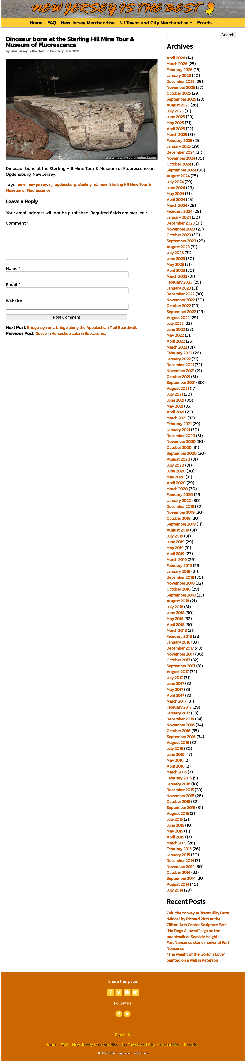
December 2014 (180, 861)
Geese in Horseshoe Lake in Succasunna (70, 340)
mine (21, 184)
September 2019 (181, 524)
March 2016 (177, 772)
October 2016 (178, 731)
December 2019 (180, 507)
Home (36, 22)
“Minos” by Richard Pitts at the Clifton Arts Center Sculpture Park (197, 922)
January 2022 (179, 359)
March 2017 (176, 701)
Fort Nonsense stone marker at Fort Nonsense (198, 945)
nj (51, 184)
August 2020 (178, 459)
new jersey (37, 184)
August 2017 (178, 672)
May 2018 (175, 619)
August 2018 (178, 601)
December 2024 (181, 152)
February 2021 (179, 424)
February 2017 (179, 707)
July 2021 (175, 394)
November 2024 (181, 158)
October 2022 (179, 306)
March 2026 (177, 64)
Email (13, 291)
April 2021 (175, 412)
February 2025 (179, 141)
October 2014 (178, 872)
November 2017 (180, 654)
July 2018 (175, 607)
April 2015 (175, 837)
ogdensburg (65, 184)
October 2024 (179, 164)
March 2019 (177, 560)
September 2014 (181, 878)
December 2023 (181, 223)
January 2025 (179, 146)
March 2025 (177, 135)
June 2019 (175, 542)
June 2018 (175, 613)
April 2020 (176, 483)
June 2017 (175, 683)
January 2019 (178, 571)
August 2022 (178, 318)
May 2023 (175, 264)
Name (13, 275)
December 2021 (180, 365)
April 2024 (176, 200)
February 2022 (179, 353)
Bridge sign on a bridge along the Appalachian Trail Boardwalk (82, 334)
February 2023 (179, 282)
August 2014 (178, 884)
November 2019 (181, 512)
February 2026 (180, 70)
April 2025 (176, 129)
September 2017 (181, 666)
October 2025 (179, 93)
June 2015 (175, 825)
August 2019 (178, 530)
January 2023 (179, 288)
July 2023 (175, 253)
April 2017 (175, 695)
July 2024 (175, 182)
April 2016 (175, 766)
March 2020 (177, 489)
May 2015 (175, 831)
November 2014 (180, 867)
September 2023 (181, 241)
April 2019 (175, 554)
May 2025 (175, 123)
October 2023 (179, 235)
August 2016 (178, 742)
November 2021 (180, 371)
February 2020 (180, 495)
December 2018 (180, 577)
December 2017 (180, 648)
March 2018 (177, 630)
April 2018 (175, 625)
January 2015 (178, 855)
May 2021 (175, 406)
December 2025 (180, 81)
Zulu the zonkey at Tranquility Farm (198, 913)
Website (14, 308)
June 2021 (175, 400)
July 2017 (175, 678)
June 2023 (176, 259)
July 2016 (175, 748)
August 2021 (178, 388)
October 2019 (178, 518)
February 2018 (179, 636)
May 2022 (175, 335)
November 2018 (181, 583)
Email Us (123, 1035)
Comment (17, 223)
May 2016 (175, 760)
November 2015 (180, 796)
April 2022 (176, 341)
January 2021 (178, 430)
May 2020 (175, 477)
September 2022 (181, 312)
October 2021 (178, 377)
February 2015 (179, 849)
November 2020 (181, 442)
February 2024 (179, 211)
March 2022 (177, 347)
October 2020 (179, 447)
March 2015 (176, 843)
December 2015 (180, 790)
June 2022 (176, 329)
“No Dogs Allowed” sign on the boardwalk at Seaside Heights (193, 934)
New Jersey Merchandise (87, 22)
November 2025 (181, 87)
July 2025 (175, 111)
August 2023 (178, 247)
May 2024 (175, 194)
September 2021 (181, 382)
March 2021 (176, 418)
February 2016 (179, 778)
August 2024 (178, 176)
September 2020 (182, 453)
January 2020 (179, 501)
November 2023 (181, 229)
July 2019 (175, 536)
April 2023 (176, 270)
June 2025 (176, 117)
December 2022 (180, 294)
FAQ (51, 22)
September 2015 (181, 808)
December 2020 (181, 436)
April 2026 (176, 58)
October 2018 (178, 589)
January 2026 (179, 75)
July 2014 (175, 890)
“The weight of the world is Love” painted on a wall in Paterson (196, 957)
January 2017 (178, 713)
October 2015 (178, 802)
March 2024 (177, 205)
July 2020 (175, 465)
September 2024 (181, 170)
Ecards (204, 22)
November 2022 (181, 300)
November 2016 (181, 725)
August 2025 (178, 105)
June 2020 (176, 471)
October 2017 (178, 660)
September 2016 (181, 737)
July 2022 (175, 323)
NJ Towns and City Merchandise (155, 22)
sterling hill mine (92, 184)
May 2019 (175, 548)
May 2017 (175, 689)
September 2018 (181, 595)
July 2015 (175, 819)
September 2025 (181, 99)
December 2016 (180, 719)
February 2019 (179, 566)
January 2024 (179, 217)
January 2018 (178, 642)
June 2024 (176, 188)
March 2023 (177, 276)
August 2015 (178, 813)
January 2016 (178, 784)
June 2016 (175, 754)
